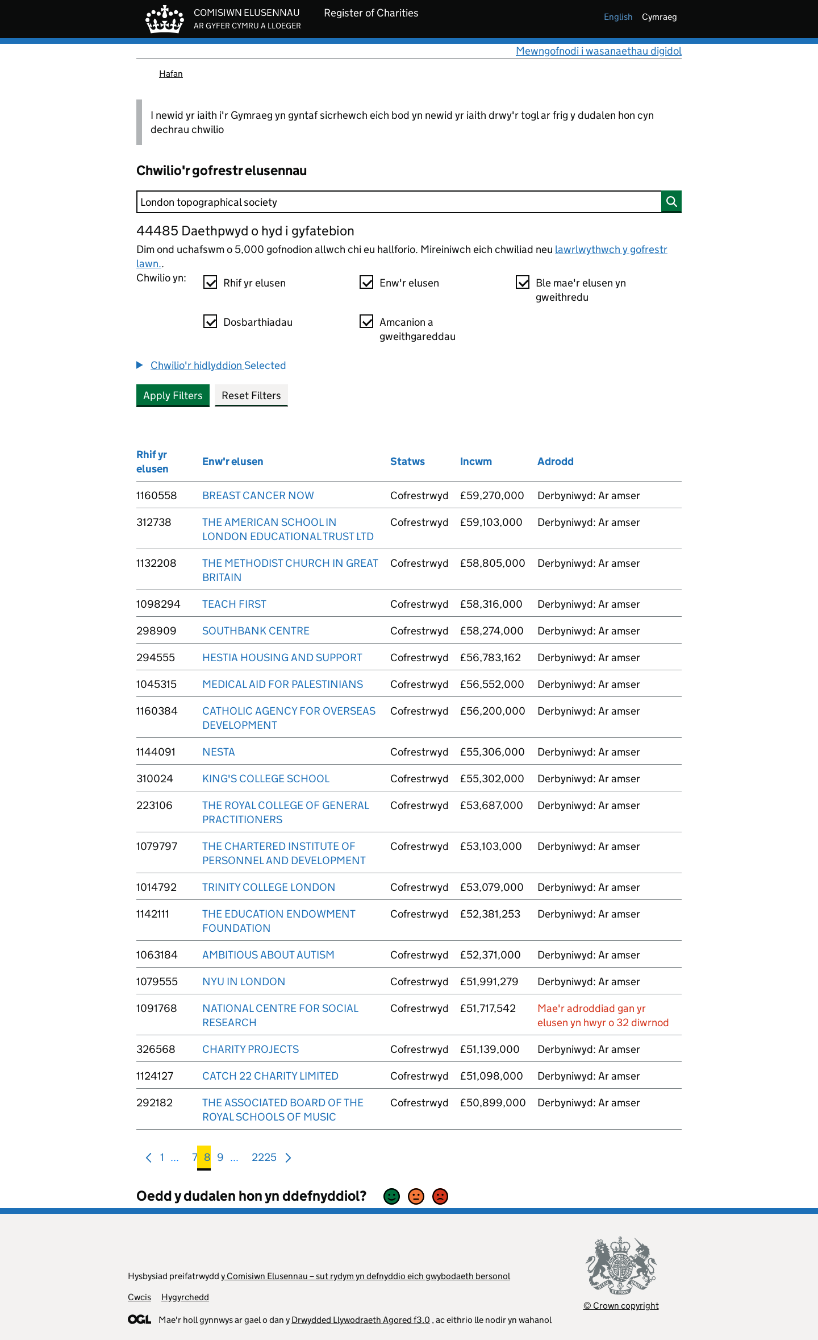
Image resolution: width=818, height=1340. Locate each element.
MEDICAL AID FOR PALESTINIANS (282, 684)
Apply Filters (173, 395)
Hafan (171, 73)
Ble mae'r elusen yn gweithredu (581, 290)
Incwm (476, 461)
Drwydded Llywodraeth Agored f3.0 (360, 1319)
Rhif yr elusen (254, 282)
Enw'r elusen (409, 282)
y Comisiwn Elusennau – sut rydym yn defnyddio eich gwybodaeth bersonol (365, 1276)
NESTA (218, 751)
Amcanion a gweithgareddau (417, 329)
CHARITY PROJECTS (250, 1049)
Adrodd (555, 461)
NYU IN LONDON (244, 981)
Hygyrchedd (185, 1297)
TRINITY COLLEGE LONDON (269, 887)
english (618, 16)
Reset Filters (251, 395)
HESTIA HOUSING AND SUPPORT (282, 657)
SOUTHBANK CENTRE (256, 630)
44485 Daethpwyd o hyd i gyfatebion (245, 230)
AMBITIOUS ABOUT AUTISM (268, 954)
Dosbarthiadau (258, 322)
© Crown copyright (621, 1305)
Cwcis (139, 1297)
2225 (264, 1159)
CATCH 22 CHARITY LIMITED (270, 1075)
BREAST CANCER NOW (258, 495)
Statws (407, 461)
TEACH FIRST (234, 604)
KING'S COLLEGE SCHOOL (265, 778)
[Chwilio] (409, 201)
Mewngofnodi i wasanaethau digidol (599, 50)
